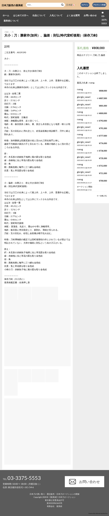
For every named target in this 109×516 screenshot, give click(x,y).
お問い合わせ (90, 15)
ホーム (6, 15)
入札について (55, 15)
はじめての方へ (20, 15)
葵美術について (11, 20)
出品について (38, 15)
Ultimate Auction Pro (101, 513)
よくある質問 (73, 15)
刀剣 (6, 32)
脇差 (103, 55)
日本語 (71, 5)
